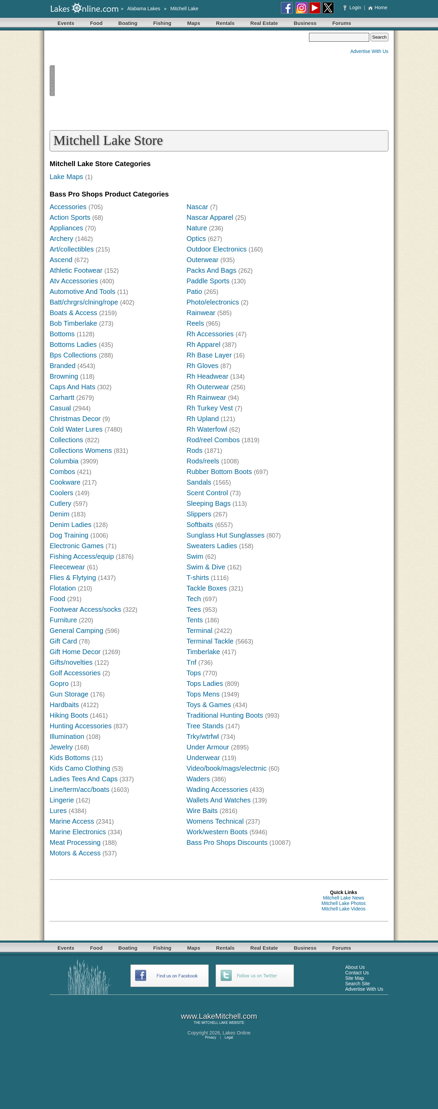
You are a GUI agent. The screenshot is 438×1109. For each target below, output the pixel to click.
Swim (194, 556)
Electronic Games (77, 546)
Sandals (198, 482)
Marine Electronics (78, 832)
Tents (194, 620)
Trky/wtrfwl (202, 736)
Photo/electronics (212, 302)
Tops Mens (203, 694)
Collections (66, 440)
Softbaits (199, 524)
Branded (63, 365)
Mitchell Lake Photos (343, 903)
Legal (229, 1037)
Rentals (225, 23)
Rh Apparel (203, 344)
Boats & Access (73, 312)
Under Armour (207, 747)
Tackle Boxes (206, 588)
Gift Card (63, 641)
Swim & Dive (205, 567)
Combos (62, 471)
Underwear (203, 757)
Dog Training (69, 535)
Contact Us (357, 972)
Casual (60, 408)
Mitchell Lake (184, 8)
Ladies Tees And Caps (84, 779)
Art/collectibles (72, 249)
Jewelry (61, 747)
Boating (128, 23)
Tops (193, 673)
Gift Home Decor (75, 651)
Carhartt (62, 397)
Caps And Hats (72, 387)
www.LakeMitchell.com (219, 1016)
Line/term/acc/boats (80, 789)
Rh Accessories (210, 334)
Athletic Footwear (76, 270)
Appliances (66, 228)
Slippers (198, 514)
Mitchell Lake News (343, 898)
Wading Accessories (217, 789)
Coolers (61, 493)
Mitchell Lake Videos (343, 908)
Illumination (67, 736)
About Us (355, 967)
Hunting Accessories (81, 726)
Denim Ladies (70, 524)
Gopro (59, 683)
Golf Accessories (75, 673)
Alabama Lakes (143, 8)
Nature (196, 228)
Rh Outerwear (207, 387)
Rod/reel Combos (213, 440)
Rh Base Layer (209, 355)
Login (353, 7)
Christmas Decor (75, 418)
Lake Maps (66, 176)
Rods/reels (202, 461)
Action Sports (70, 217)
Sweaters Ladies (211, 546)
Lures (58, 810)
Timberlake (203, 651)
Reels (195, 323)
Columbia (64, 461)
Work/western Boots (217, 832)
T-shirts (197, 577)
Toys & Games (208, 704)
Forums (341, 23)
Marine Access (72, 821)
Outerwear (202, 259)
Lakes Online (237, 1033)
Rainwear (200, 312)
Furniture (63, 620)
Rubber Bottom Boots (219, 471)
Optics (196, 238)
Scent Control (207, 493)
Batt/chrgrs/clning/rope (84, 302)
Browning (64, 376)
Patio (194, 291)
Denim (59, 514)
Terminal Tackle (209, 641)
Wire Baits (202, 810)
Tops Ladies (204, 683)
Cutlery (60, 503)
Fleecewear (67, 567)
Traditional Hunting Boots (224, 715)
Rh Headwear (207, 376)
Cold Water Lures (76, 429)
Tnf (191, 662)
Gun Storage (69, 694)
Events (65, 23)
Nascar (197, 207)
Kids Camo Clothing (80, 768)
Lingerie (62, 800)
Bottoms (62, 334)
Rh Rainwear (206, 397)
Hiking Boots (69, 715)
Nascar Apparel (209, 217)
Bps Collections (73, 355)
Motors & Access (75, 853)
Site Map (354, 978)
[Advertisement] (179, 81)
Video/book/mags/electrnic (226, 768)
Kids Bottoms (70, 757)
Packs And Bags (211, 270)
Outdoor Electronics (216, 249)
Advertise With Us (369, 51)
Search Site (357, 983)
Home (377, 7)
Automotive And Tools (82, 291)
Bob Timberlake (73, 323)
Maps (193, 23)
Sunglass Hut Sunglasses (225, 535)
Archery (61, 238)
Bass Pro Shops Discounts (227, 842)
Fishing (162, 23)
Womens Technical (215, 821)
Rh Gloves (202, 365)
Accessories (68, 207)
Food (96, 23)
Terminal (199, 630)
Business (305, 23)
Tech (193, 599)
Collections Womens (81, 450)
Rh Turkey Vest (209, 408)
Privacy (210, 1037)
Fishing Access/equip (82, 556)
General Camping (76, 630)
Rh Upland (202, 418)
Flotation (63, 588)
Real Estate (264, 23)
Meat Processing (75, 842)
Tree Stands (204, 726)
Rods (194, 450)
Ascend (61, 259)
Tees (193, 609)
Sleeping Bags (208, 503)
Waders (198, 779)
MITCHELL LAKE (215, 1023)
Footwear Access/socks (85, 609)
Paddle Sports (208, 281)
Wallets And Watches (218, 800)
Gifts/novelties (71, 662)
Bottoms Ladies (73, 344)
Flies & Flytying (73, 577)
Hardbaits (64, 704)
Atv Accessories (74, 281)
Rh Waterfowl (206, 429)
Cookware (65, 482)
